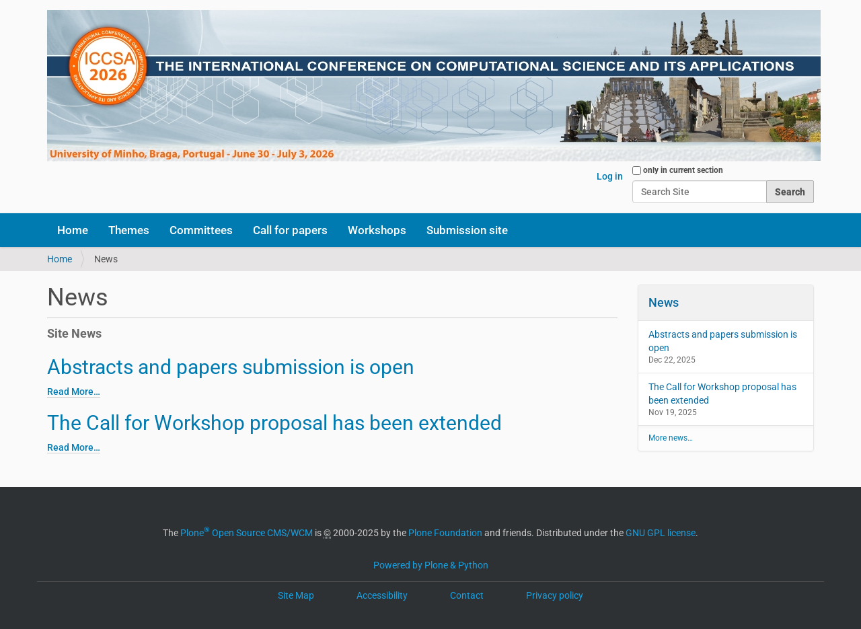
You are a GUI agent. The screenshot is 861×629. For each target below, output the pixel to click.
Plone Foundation (445, 532)
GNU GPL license (661, 532)
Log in (610, 176)
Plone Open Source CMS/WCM (246, 532)
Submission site (467, 230)
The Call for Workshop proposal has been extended (274, 423)
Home (72, 230)
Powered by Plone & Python (430, 565)
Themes (128, 230)
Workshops (377, 230)
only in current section (683, 170)
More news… (670, 438)
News (663, 302)
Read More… (73, 391)
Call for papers (290, 230)
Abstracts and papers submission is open (230, 367)
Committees (201, 230)
